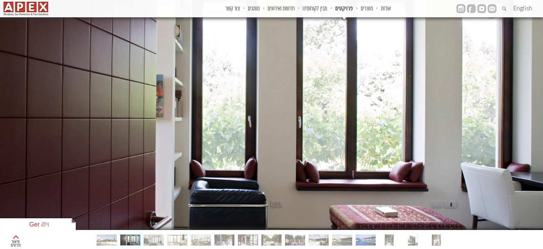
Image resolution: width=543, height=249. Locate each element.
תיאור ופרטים (25, 238)
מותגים (207, 9)
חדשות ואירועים (241, 9)
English (522, 8)
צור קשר (179, 9)
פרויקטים (318, 9)
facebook (471, 8)
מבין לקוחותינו (282, 9)
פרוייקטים (512, 238)
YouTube (481, 8)
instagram (460, 8)
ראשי (532, 238)
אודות (374, 9)
